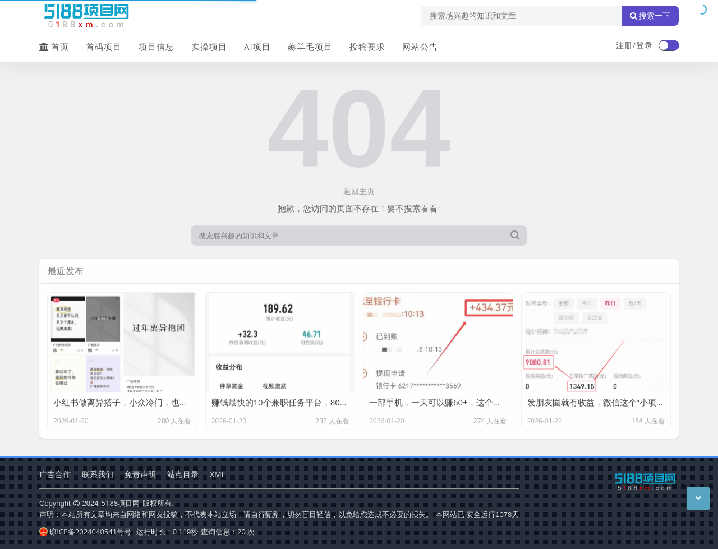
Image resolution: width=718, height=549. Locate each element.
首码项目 (104, 46)
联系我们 (97, 474)
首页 (54, 46)
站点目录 (183, 474)
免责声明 (140, 474)
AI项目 (257, 46)
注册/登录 (634, 45)
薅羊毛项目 (310, 46)
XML (217, 474)
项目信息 (156, 46)
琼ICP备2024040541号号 (85, 532)
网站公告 (420, 46)
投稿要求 (367, 46)
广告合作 (55, 474)
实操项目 (209, 46)
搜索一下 (650, 15)
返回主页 (359, 191)
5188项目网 (121, 503)
